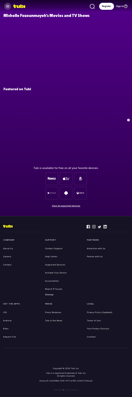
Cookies (91, 337)
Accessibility (52, 281)
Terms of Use (94, 320)
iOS (5, 312)
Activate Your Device (56, 273)
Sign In (120, 6)
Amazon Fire (9, 337)
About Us (8, 248)
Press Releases (53, 312)
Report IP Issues (53, 289)
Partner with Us (95, 256)
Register (106, 6)
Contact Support (54, 248)
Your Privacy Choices (98, 328)
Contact (7, 265)
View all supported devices (66, 206)
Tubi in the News (53, 320)
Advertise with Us (96, 248)
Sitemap (49, 294)
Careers (7, 256)
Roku (5, 328)
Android (7, 320)
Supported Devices (55, 265)
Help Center (51, 256)
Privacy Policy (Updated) (99, 312)
